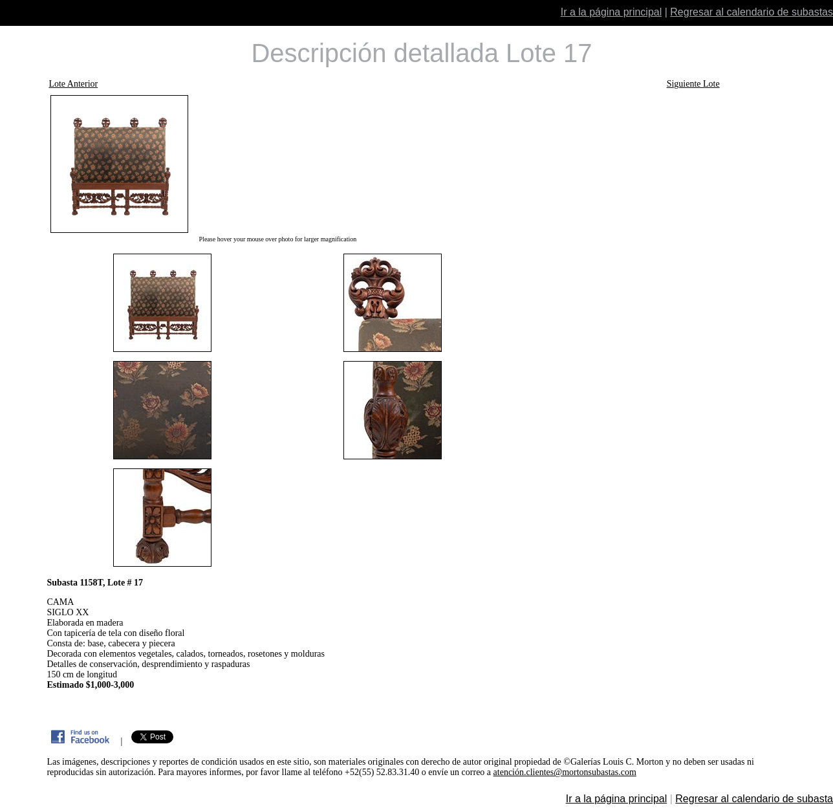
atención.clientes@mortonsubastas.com (564, 772)
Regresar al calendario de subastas (751, 11)
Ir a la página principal (611, 11)
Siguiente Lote (693, 84)
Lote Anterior (73, 84)
